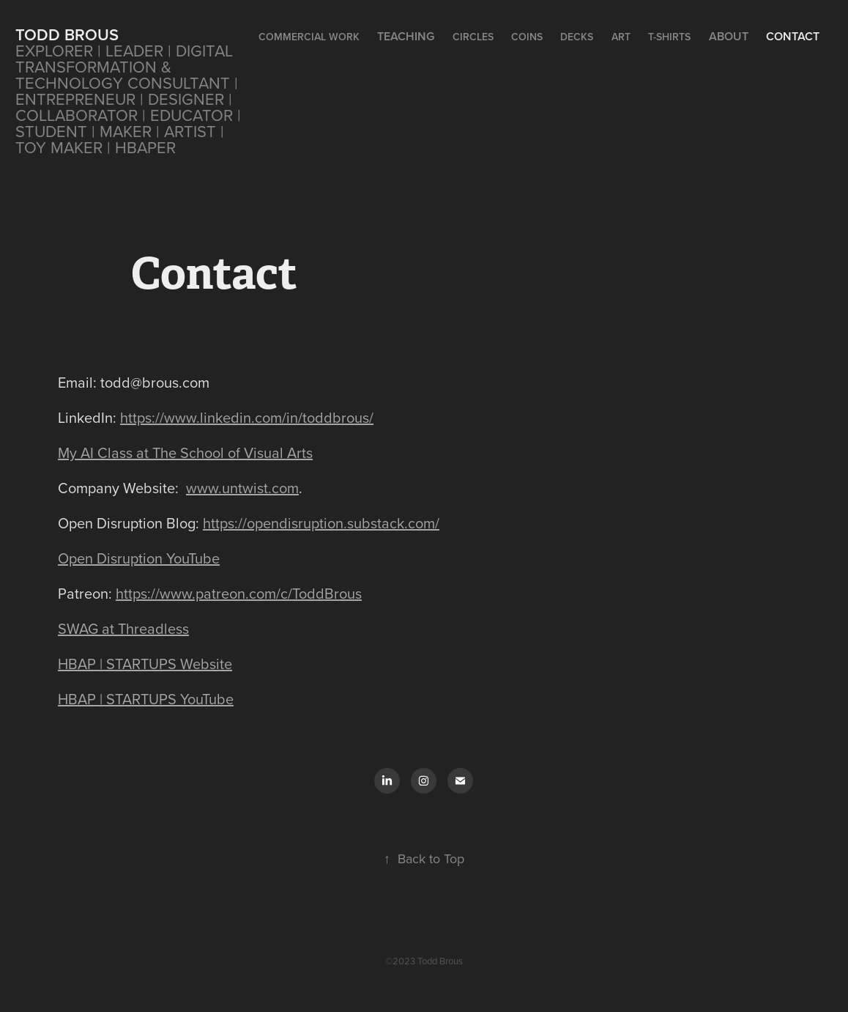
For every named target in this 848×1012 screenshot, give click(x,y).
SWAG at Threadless (123, 628)
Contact (792, 36)
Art (621, 36)
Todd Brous (67, 34)
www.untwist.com (242, 487)
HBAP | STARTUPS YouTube (146, 698)
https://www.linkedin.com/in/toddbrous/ (246, 417)
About (728, 36)
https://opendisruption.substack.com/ (321, 522)
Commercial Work (309, 36)
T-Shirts (669, 36)
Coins (527, 36)
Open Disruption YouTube (139, 558)
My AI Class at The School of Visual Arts (185, 452)
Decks (576, 36)
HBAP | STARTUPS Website (145, 663)
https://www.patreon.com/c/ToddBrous (239, 593)
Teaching (405, 36)
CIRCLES (473, 36)
